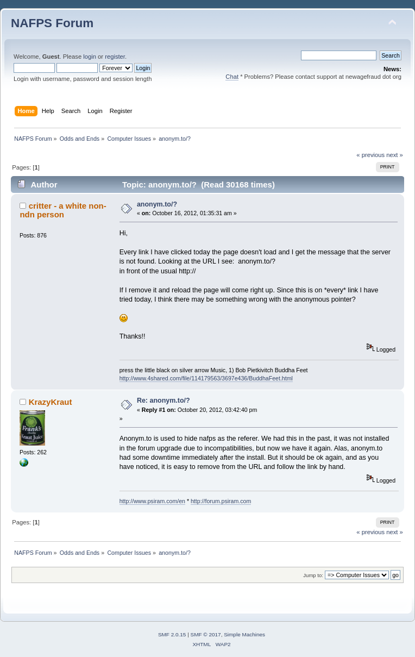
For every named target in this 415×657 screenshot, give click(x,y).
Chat (231, 76)
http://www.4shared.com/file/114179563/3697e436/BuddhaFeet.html (206, 378)
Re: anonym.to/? (163, 400)
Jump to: (313, 575)
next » (394, 155)
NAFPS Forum (52, 23)
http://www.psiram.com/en (152, 501)
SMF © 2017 (206, 634)
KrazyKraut (50, 401)
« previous (370, 155)
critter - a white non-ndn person (63, 210)
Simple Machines (244, 634)
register (115, 56)
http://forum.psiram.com (221, 501)
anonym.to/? (157, 204)
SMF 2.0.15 (172, 634)
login (89, 56)
